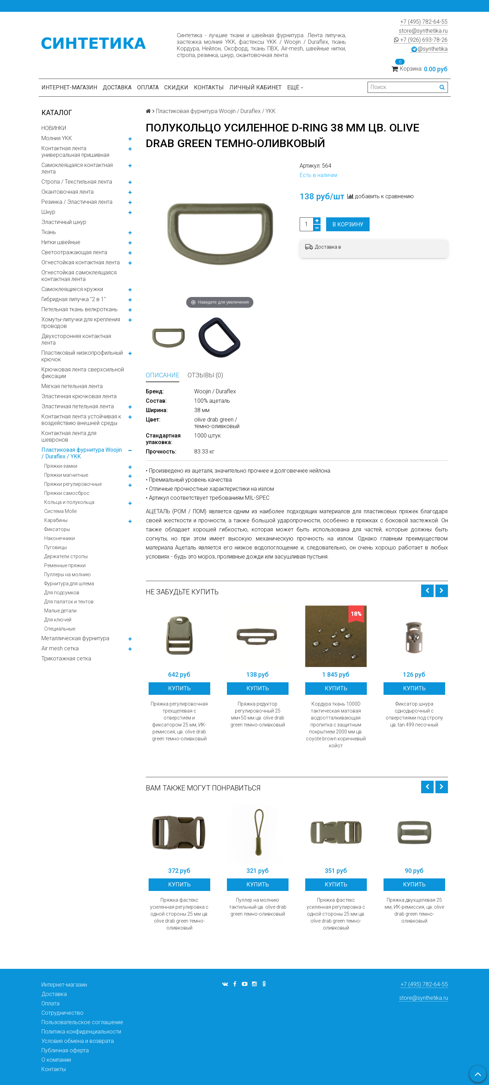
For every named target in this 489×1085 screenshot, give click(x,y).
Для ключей (57, 619)
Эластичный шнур (63, 222)
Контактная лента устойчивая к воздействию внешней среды (81, 419)
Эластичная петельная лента (77, 406)
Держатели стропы (66, 556)
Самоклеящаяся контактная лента (77, 168)
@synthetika (429, 49)
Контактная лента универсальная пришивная (75, 151)
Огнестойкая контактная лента (80, 262)
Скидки (176, 87)
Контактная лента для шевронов (68, 436)
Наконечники (59, 538)
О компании (56, 1059)
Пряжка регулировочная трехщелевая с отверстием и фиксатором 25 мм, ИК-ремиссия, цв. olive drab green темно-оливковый (179, 721)
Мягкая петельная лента (72, 386)
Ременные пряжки (65, 565)
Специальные (59, 629)
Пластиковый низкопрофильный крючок (82, 356)
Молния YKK (56, 138)
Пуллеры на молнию (67, 574)
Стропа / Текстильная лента (76, 181)
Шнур (48, 212)
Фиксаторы (57, 529)
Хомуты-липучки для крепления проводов (80, 322)
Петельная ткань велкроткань (79, 309)
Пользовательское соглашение (82, 1022)
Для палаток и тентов (69, 601)
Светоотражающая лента (74, 252)
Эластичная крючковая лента (79, 396)
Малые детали (60, 610)
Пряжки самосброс (66, 493)
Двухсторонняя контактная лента (76, 339)
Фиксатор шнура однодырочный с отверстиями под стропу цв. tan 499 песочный (414, 714)
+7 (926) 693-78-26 (421, 40)
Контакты (209, 87)
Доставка (117, 87)
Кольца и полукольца (69, 502)
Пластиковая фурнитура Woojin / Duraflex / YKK (81, 453)
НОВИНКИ (53, 128)
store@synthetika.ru (423, 30)
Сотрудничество (62, 1013)
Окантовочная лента (67, 191)
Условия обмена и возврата (77, 1041)
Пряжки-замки (60, 466)
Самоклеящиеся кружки (72, 289)
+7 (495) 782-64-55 (424, 21)
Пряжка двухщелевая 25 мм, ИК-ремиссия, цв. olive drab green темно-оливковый (414, 910)
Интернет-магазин (69, 87)
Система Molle (60, 511)
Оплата (148, 87)
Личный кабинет (255, 87)
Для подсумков (61, 592)
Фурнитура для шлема (69, 583)
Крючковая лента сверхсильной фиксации (82, 372)
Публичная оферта (65, 1050)
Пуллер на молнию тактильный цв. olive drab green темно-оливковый (257, 907)
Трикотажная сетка (66, 658)
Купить (179, 688)
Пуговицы (55, 547)
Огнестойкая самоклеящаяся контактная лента (79, 275)
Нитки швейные (60, 242)
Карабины (56, 520)
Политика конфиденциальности (81, 1031)
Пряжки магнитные (66, 475)
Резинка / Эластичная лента (76, 202)
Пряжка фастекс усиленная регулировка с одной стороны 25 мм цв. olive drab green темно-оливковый (179, 914)
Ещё (295, 87)
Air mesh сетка (60, 648)
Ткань (48, 232)
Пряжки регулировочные (73, 484)
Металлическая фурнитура (75, 638)
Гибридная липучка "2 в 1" (73, 299)
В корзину (347, 224)
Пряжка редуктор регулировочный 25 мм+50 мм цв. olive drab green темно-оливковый (257, 714)
